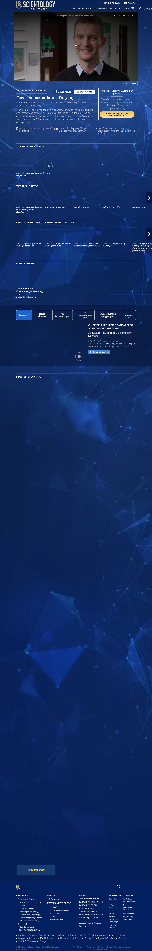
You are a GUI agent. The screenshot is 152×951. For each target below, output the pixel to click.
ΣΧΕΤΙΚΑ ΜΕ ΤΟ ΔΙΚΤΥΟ (59, 902)
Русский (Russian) (106, 936)
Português (89, 936)
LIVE (88, 9)
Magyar (21, 936)
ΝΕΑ (126, 9)
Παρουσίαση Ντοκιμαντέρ (29, 928)
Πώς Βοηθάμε (128, 912)
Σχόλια (52, 915)
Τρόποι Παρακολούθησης (59, 909)
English (21, 933)
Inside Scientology (27, 907)
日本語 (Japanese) (48, 936)
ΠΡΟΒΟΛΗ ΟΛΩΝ (36, 870)
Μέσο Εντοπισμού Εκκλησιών (127, 905)
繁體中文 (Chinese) (27, 939)
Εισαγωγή (53, 906)
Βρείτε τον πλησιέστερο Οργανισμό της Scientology (37, 129)
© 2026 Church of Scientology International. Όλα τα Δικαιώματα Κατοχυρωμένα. (38, 946)
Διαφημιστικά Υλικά (57, 918)
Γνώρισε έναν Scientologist (30, 913)
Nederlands (65, 936)
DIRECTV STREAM (88, 904)
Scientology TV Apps (88, 916)
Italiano (32, 936)
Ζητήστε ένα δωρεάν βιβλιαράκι (73, 129)
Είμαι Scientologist (27, 926)
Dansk (32, 933)
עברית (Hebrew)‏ (118, 933)
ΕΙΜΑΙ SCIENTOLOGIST (31, 90)
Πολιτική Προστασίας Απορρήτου (119, 945)
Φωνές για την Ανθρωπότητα (31, 916)
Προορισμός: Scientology (29, 910)
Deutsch (42, 933)
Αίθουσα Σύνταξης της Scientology (114, 917)
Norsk (77, 936)
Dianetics (112, 912)
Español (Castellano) (98, 933)
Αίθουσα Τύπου (55, 912)
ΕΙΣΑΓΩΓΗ (78, 9)
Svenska (122, 936)
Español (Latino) (77, 933)
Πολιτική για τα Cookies (95, 945)
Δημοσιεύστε (84, 92)
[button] (149, 197)
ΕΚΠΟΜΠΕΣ (116, 9)
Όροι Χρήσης (78, 945)
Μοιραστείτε (63, 91)
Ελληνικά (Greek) (58, 933)
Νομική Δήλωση (102, 948)
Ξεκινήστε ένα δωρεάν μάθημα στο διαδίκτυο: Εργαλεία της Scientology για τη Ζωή (116, 131)
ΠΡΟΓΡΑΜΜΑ (100, 9)
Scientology (113, 897)
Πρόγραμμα (53, 898)
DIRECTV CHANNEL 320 (91, 901)
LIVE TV (51, 894)
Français (43, 939)
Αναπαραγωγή (99, 352)
